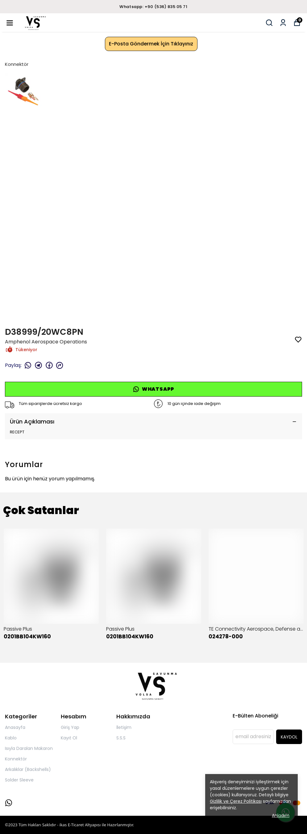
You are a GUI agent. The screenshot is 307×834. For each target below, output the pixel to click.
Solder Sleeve (19, 780)
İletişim (123, 727)
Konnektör (16, 64)
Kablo (11, 738)
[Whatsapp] (8, 802)
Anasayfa (15, 727)
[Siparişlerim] (283, 23)
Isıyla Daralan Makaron (29, 748)
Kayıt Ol (69, 738)
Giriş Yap (70, 727)
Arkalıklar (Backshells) (28, 769)
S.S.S (121, 738)
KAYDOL (289, 737)
